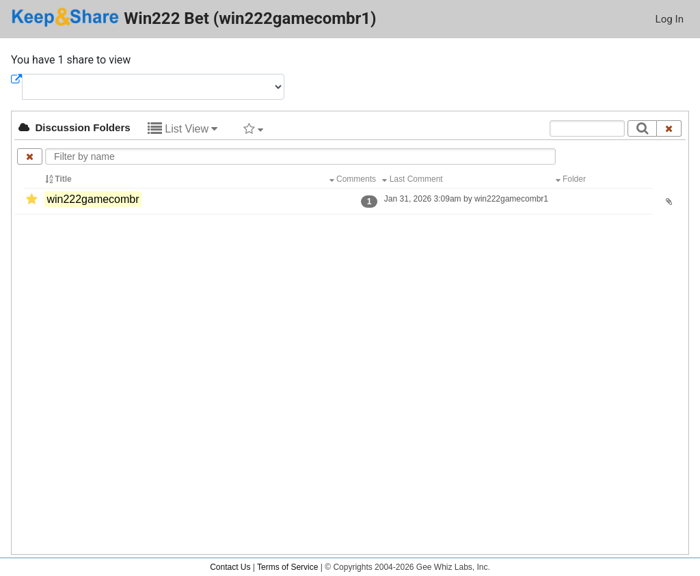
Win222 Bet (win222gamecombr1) (194, 17)
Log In (670, 19)
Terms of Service (287, 567)
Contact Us (230, 567)
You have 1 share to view (71, 59)
